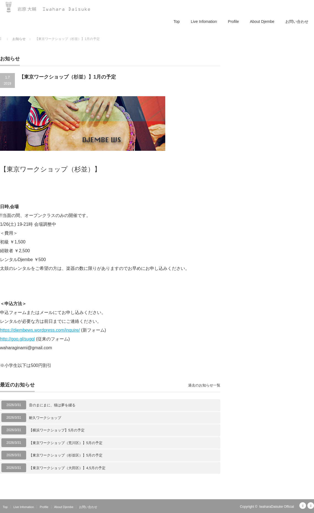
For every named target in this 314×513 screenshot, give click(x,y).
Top (177, 21)
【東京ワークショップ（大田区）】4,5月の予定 (67, 468)
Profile (233, 21)
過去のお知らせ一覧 (204, 385)
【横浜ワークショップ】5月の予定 (57, 430)
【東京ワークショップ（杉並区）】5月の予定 (65, 455)
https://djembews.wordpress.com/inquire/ (40, 330)
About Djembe (262, 21)
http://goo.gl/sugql (17, 339)
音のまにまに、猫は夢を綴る (52, 405)
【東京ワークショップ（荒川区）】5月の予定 (65, 443)
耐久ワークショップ (45, 418)
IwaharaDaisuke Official (276, 507)
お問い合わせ (296, 21)
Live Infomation (204, 21)
